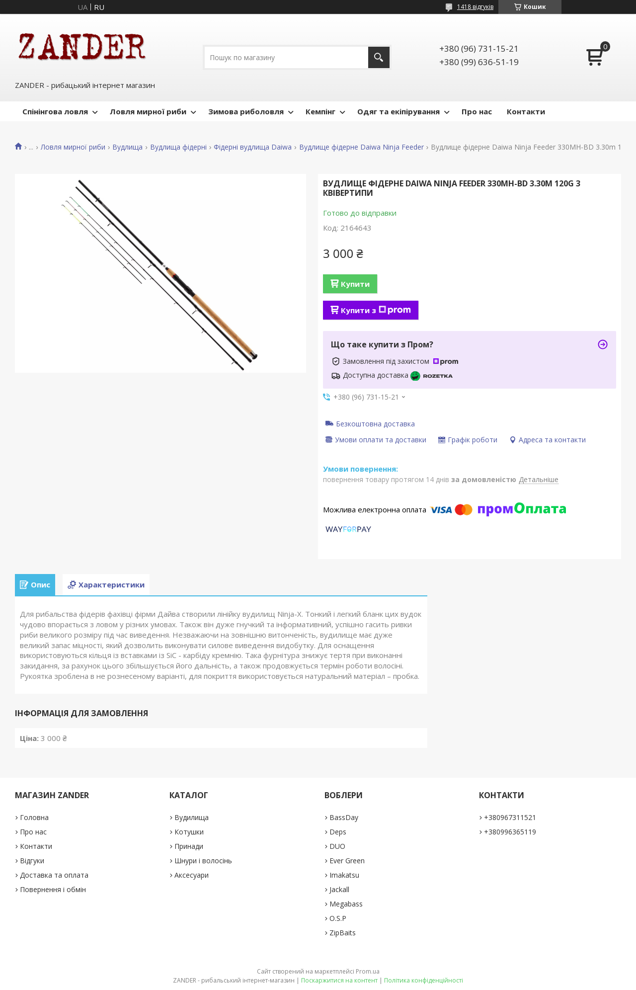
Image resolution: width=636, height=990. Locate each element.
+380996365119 (510, 831)
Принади (188, 846)
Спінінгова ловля (55, 111)
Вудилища (191, 817)
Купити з (376, 310)
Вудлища (127, 147)
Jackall (339, 889)
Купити (355, 284)
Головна (34, 817)
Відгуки (32, 860)
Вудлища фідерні (178, 147)
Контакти (526, 111)
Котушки (189, 831)
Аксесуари (191, 875)
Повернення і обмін (53, 889)
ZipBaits (342, 932)
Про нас (477, 111)
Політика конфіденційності (423, 980)
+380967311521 (510, 817)
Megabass (346, 903)
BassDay (343, 817)
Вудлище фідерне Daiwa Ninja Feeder (361, 147)
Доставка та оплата (54, 875)
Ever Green (347, 860)
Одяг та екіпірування (398, 111)
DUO (337, 846)
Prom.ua (368, 971)
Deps (337, 831)
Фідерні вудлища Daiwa (253, 147)
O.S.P (337, 918)
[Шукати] (379, 57)
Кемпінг (320, 111)
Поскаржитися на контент (339, 980)
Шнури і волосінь (203, 860)
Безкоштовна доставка (375, 423)
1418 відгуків (475, 6)
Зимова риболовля (246, 111)
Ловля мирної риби (148, 111)
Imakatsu (344, 875)
